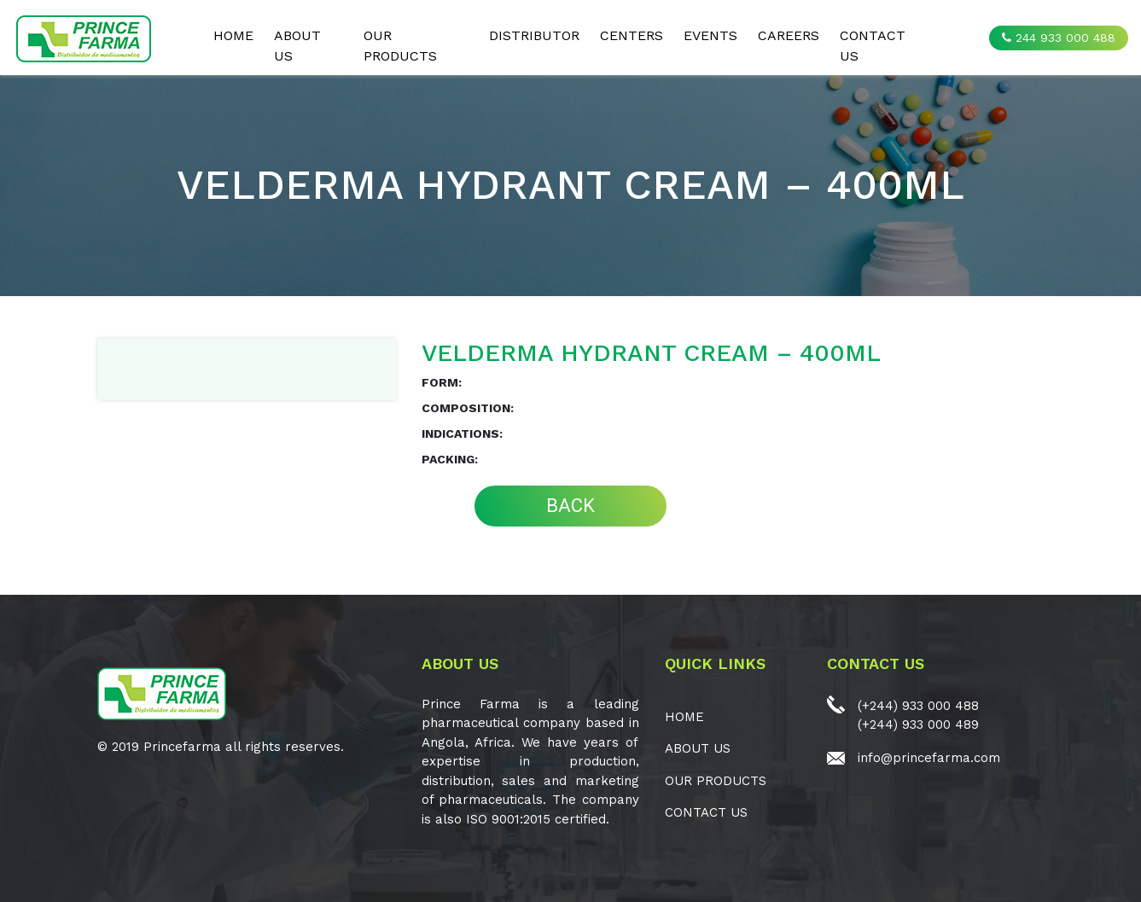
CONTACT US (872, 45)
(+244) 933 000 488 (918, 705)
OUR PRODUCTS (400, 45)
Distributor (534, 35)
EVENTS (710, 35)
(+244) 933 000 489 (918, 724)
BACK (570, 505)
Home (233, 35)
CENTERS (631, 35)
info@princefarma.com (929, 757)
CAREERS (788, 35)
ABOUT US (297, 45)
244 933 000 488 (1058, 37)
